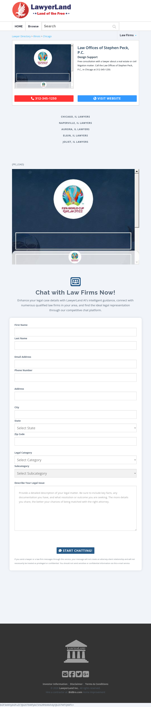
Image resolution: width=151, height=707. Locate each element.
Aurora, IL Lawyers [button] (76, 129)
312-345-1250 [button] (44, 98)
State (18, 420)
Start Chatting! (75, 551)
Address (19, 388)
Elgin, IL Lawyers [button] (75, 135)
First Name (21, 324)
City (17, 407)
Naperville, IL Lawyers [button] (75, 123)
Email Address (23, 356)
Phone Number (24, 370)
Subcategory (22, 466)
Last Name (21, 338)
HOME (19, 26)
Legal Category (23, 452)
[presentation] (75, 539)
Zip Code (20, 434)
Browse (33, 26)
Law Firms (128, 35)
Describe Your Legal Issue (30, 482)
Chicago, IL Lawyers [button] (75, 116)
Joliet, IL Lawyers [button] (75, 141)
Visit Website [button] (107, 98)
